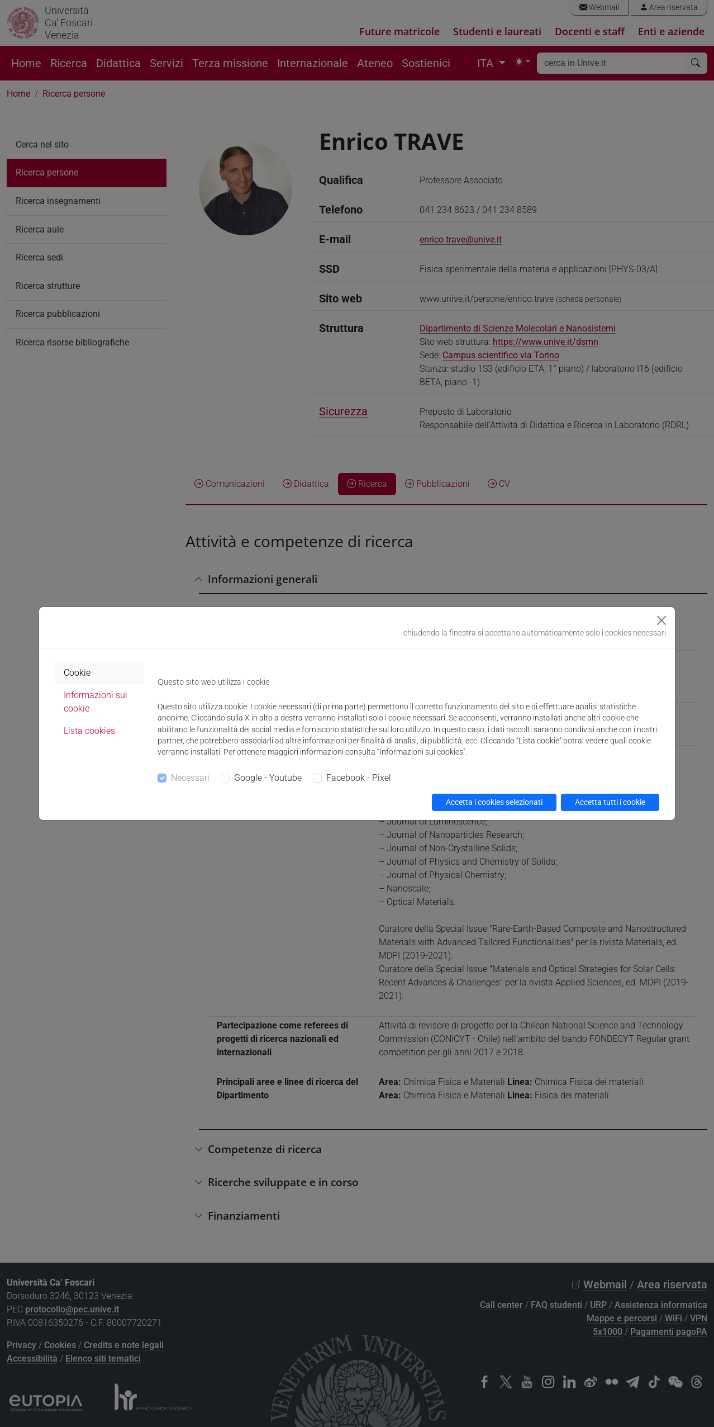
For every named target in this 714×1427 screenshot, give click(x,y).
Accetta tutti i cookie (610, 802)
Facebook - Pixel (358, 777)
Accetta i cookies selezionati (494, 802)
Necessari (190, 777)
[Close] (661, 620)
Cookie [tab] (77, 672)
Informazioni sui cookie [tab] (95, 702)
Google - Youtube (268, 777)
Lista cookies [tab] (89, 731)
